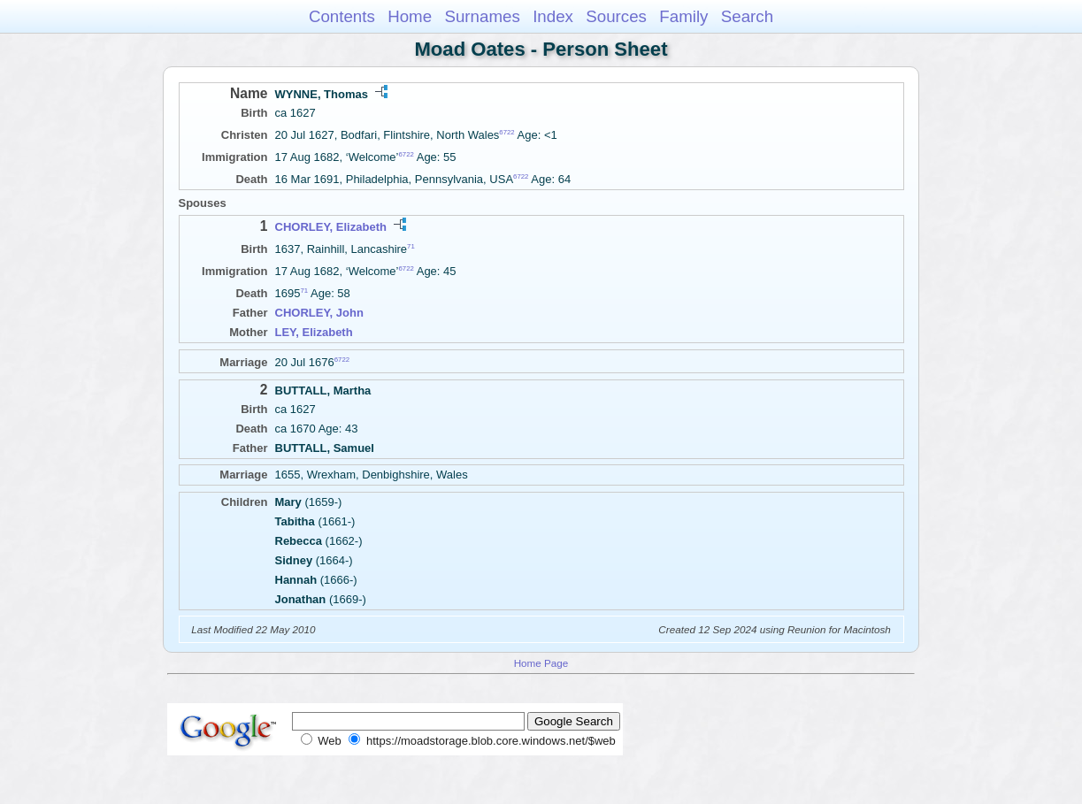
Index (553, 16)
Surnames (481, 16)
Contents (342, 16)
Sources (616, 16)
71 (411, 245)
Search (747, 16)
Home (410, 16)
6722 (506, 132)
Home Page (541, 663)
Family (683, 16)
